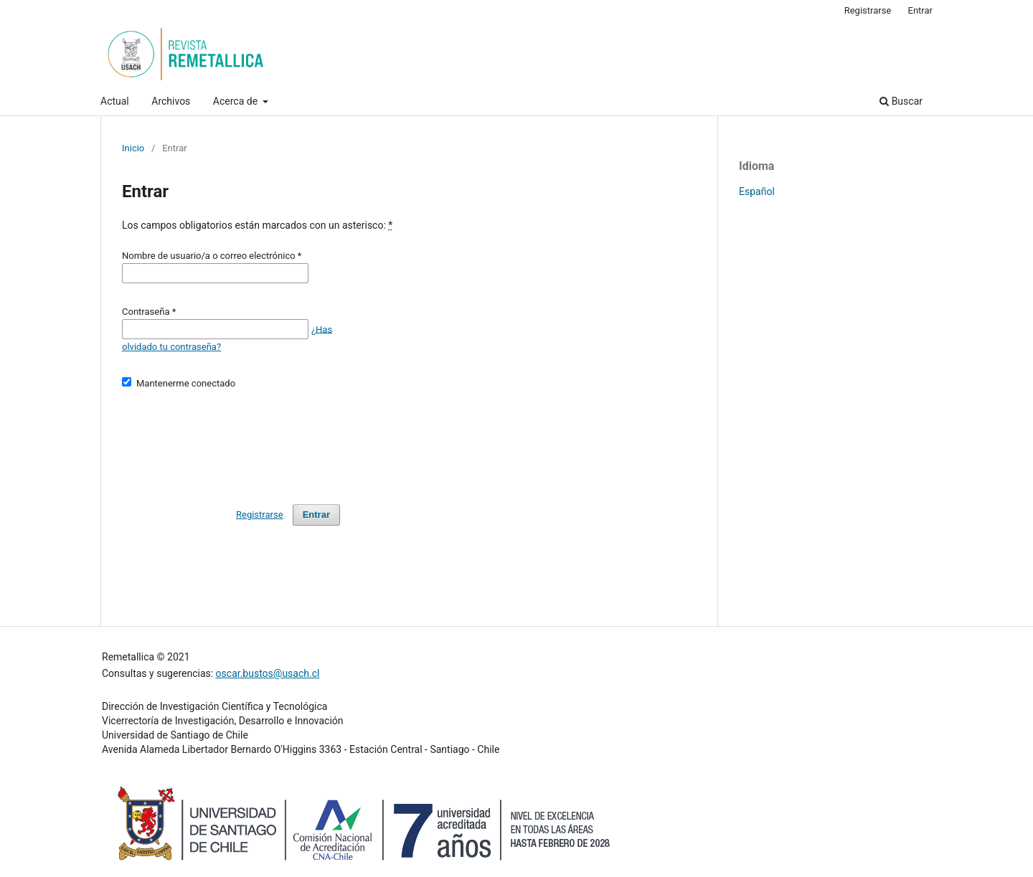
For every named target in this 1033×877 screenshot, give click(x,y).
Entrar (920, 10)
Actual (114, 101)
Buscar (901, 101)
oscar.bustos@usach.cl (268, 673)
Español (757, 191)
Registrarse (868, 10)
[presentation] (231, 440)
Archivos (170, 101)
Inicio (133, 148)
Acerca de (236, 101)
